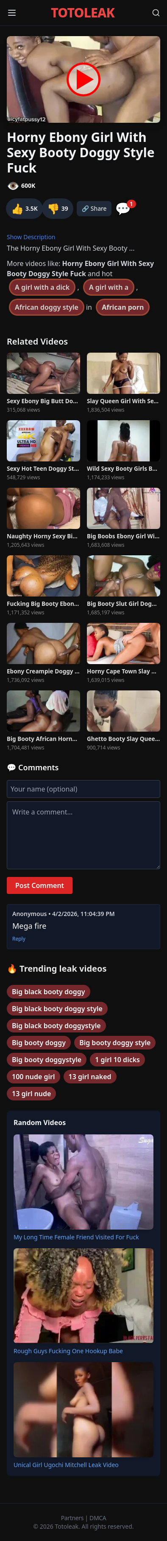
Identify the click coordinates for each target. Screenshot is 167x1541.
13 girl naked (90, 1076)
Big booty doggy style (114, 1042)
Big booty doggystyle (46, 1059)
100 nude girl (33, 1076)
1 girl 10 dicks (117, 1059)
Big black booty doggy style (57, 1008)
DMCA (97, 1518)
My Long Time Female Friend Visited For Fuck (76, 1237)
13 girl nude (31, 1093)
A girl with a (108, 287)
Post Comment (39, 885)
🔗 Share (94, 208)
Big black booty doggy (48, 991)
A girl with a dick (42, 287)
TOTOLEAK (82, 12)
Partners (73, 1518)
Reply (18, 939)
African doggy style (46, 307)
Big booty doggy (39, 1042)
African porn (123, 307)
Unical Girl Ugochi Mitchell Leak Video (66, 1465)
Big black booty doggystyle (56, 1025)
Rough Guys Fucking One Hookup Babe (68, 1351)
